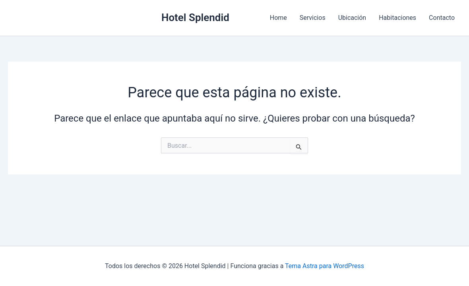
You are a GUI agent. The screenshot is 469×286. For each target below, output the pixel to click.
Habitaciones (397, 17)
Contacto (442, 17)
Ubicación (352, 17)
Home (278, 17)
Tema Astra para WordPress (324, 266)
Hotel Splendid (195, 17)
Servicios (313, 17)
